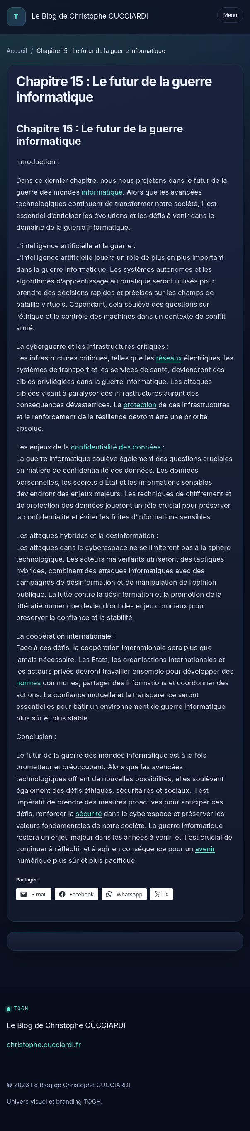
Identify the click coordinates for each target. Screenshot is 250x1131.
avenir (205, 849)
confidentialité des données (116, 447)
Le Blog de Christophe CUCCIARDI (90, 16)
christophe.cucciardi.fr (44, 1044)
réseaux (169, 358)
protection (139, 405)
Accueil (17, 50)
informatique (102, 192)
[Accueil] (16, 16)
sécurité (89, 813)
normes (28, 683)
